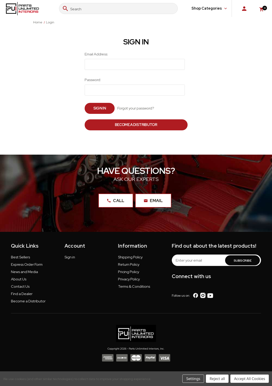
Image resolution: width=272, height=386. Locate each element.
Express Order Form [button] (27, 264)
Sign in (70, 257)
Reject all (217, 378)
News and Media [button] (24, 272)
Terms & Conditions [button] (134, 286)
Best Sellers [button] (20, 257)
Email (153, 200)
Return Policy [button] (128, 264)
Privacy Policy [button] (129, 279)
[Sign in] (244, 8)
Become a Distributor (136, 124)
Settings (193, 378)
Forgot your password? (135, 108)
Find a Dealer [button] (21, 294)
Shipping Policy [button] (130, 257)
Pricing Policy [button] (128, 272)
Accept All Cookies (249, 378)
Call (115, 200)
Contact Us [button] (20, 286)
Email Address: (96, 54)
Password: (93, 79)
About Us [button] (18, 279)
